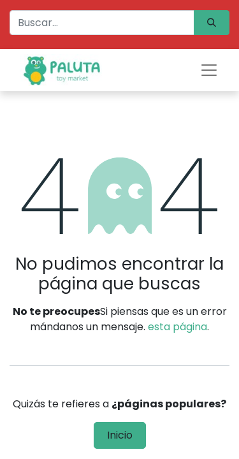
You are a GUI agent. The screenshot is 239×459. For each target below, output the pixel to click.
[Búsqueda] (211, 22)
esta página (177, 326)
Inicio (120, 435)
